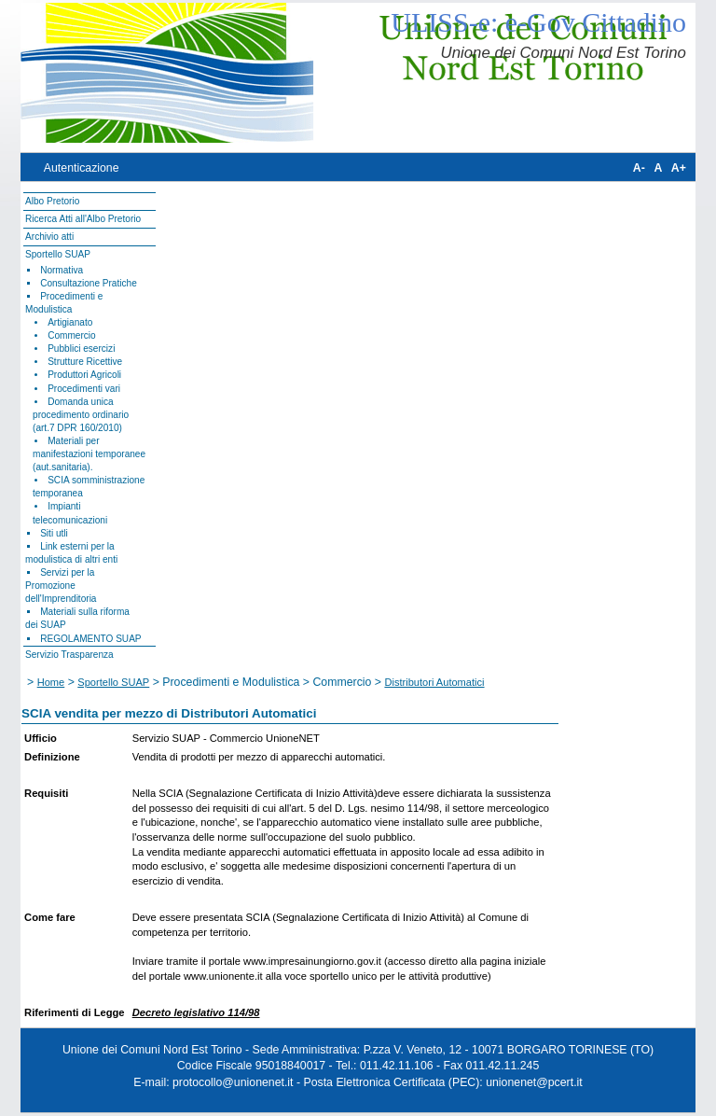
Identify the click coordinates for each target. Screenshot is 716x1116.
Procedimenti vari (84, 389)
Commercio (72, 335)
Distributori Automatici (434, 682)
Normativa (61, 270)
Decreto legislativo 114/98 (196, 1012)
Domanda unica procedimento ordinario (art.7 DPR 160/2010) (81, 415)
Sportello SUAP (57, 254)
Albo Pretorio (52, 201)
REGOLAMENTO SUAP (90, 639)
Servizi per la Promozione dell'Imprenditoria (60, 585)
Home (51, 682)
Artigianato (70, 322)
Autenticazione (81, 167)
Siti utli (54, 533)
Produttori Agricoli (84, 375)
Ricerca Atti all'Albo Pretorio (83, 219)
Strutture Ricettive (85, 361)
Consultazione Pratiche (88, 283)
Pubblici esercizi (81, 348)
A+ (678, 167)
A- (639, 167)
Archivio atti (49, 236)
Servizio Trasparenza (69, 654)
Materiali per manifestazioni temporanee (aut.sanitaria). (89, 454)
